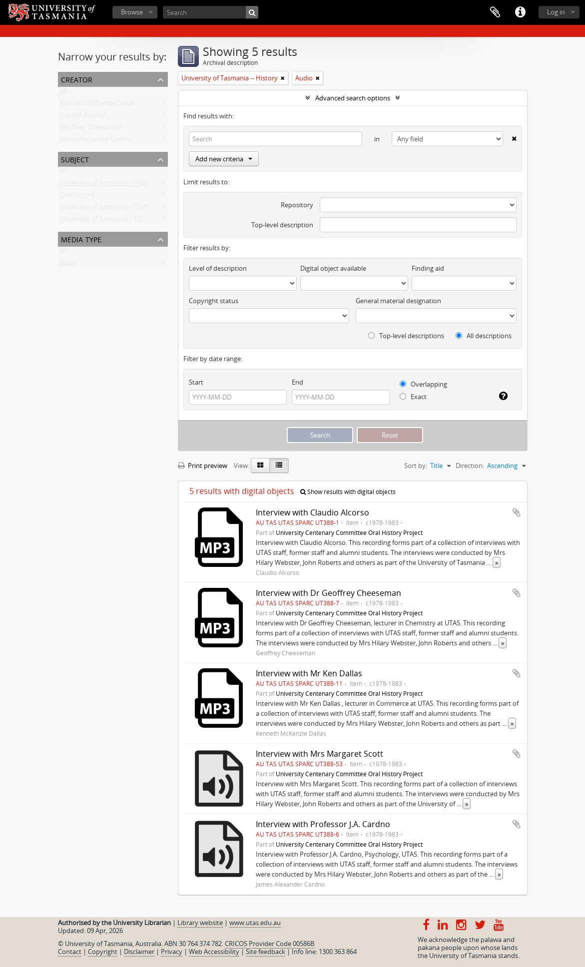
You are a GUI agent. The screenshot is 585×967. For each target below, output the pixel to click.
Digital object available (333, 268)
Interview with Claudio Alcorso (312, 512)
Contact (69, 951)
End (297, 382)
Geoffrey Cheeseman (91, 128)
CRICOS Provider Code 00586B (269, 943)
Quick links (520, 12)
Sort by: (415, 465)
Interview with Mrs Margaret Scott (319, 753)
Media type (81, 238)
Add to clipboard (517, 512)
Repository (297, 204)
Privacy (171, 951)
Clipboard (495, 12)
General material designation (398, 300)
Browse (132, 11)
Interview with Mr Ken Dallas (309, 673)
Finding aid (428, 268)
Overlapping (423, 384)
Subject (75, 158)
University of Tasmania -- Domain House (119, 220)
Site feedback (265, 951)
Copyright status (213, 300)
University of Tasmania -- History (108, 184)
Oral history (77, 196)
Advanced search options (352, 97)
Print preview (202, 465)
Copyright (102, 951)
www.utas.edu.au (255, 922)
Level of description (218, 268)
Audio (68, 264)
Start (196, 382)
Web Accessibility (214, 951)
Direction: (470, 465)
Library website (200, 922)
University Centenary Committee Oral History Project (349, 532)
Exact (413, 396)
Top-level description (282, 224)
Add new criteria (223, 158)
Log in (556, 11)
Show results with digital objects (348, 491)
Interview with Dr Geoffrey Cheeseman (328, 592)
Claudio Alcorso (83, 116)
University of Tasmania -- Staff (104, 208)
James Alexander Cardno (96, 140)
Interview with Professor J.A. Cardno (323, 824)
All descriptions (484, 335)
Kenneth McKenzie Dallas (97, 104)
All (63, 92)
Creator (76, 78)
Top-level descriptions (406, 335)
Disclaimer (139, 951)
